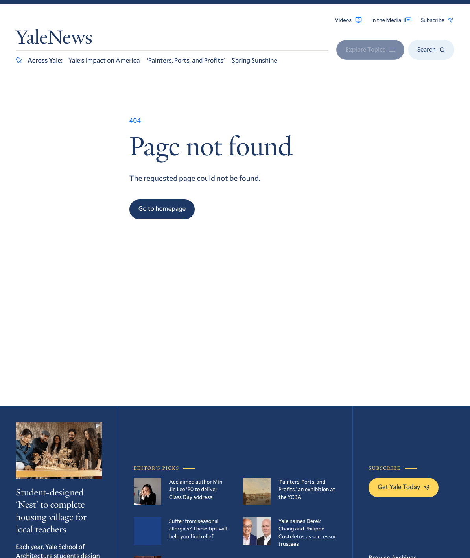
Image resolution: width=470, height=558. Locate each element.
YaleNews (54, 39)
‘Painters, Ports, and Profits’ (186, 60)
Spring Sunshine (254, 60)
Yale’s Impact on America (104, 60)
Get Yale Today (403, 487)
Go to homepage (162, 208)
